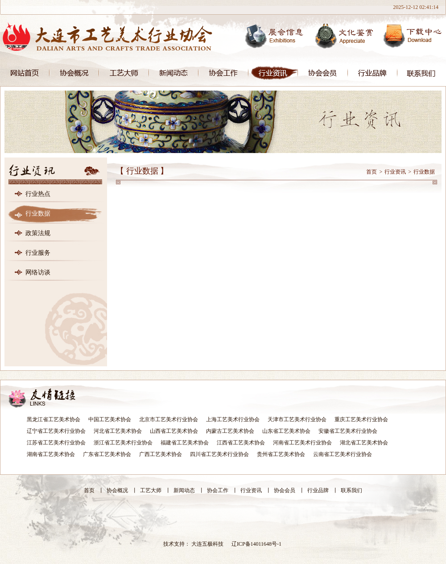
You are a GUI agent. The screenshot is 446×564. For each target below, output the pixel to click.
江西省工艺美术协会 (241, 443)
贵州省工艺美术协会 (281, 454)
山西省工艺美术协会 (174, 431)
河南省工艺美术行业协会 (302, 443)
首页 (25, 73)
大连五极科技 (207, 544)
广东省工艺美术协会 (107, 454)
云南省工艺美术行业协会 (342, 454)
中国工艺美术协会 (109, 419)
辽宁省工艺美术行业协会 (56, 431)
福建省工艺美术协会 (185, 443)
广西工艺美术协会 (160, 454)
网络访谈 (37, 272)
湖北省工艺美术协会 (364, 443)
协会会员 (323, 73)
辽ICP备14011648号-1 (256, 544)
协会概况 (74, 73)
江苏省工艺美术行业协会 (56, 443)
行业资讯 (273, 73)
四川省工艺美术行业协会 (219, 454)
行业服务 (37, 252)
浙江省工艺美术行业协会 (123, 443)
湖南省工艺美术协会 (51, 454)
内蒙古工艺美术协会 (230, 431)
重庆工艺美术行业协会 (361, 419)
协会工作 (223, 73)
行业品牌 (372, 73)
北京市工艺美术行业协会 (168, 419)
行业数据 (37, 213)
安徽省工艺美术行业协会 (347, 431)
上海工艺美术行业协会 (233, 419)
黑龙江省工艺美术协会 (53, 419)
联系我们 (421, 73)
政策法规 (37, 233)
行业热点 (37, 194)
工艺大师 (124, 73)
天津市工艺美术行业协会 (297, 419)
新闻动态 (173, 73)
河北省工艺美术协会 (118, 431)
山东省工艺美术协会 (286, 431)
